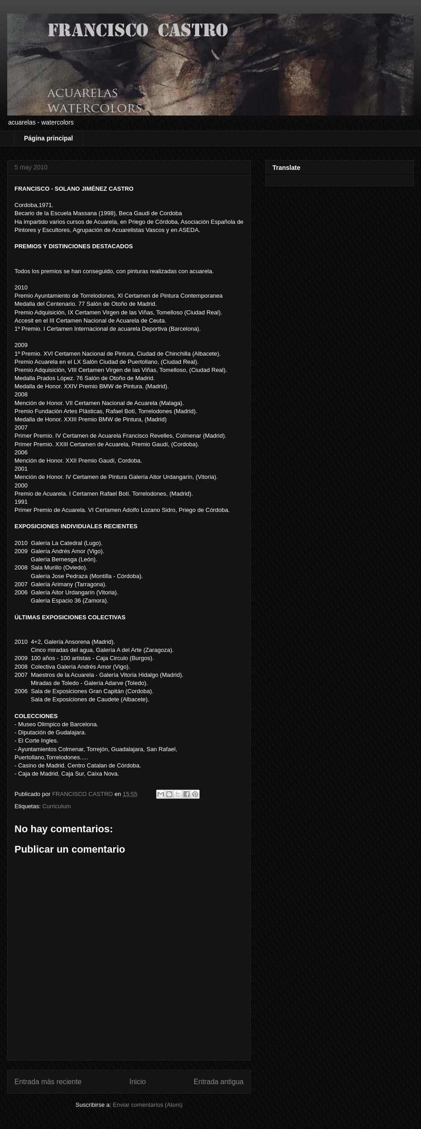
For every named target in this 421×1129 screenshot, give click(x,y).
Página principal (48, 138)
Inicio (137, 1082)
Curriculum (56, 806)
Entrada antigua (219, 1082)
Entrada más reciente (47, 1082)
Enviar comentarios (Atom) (147, 1104)
